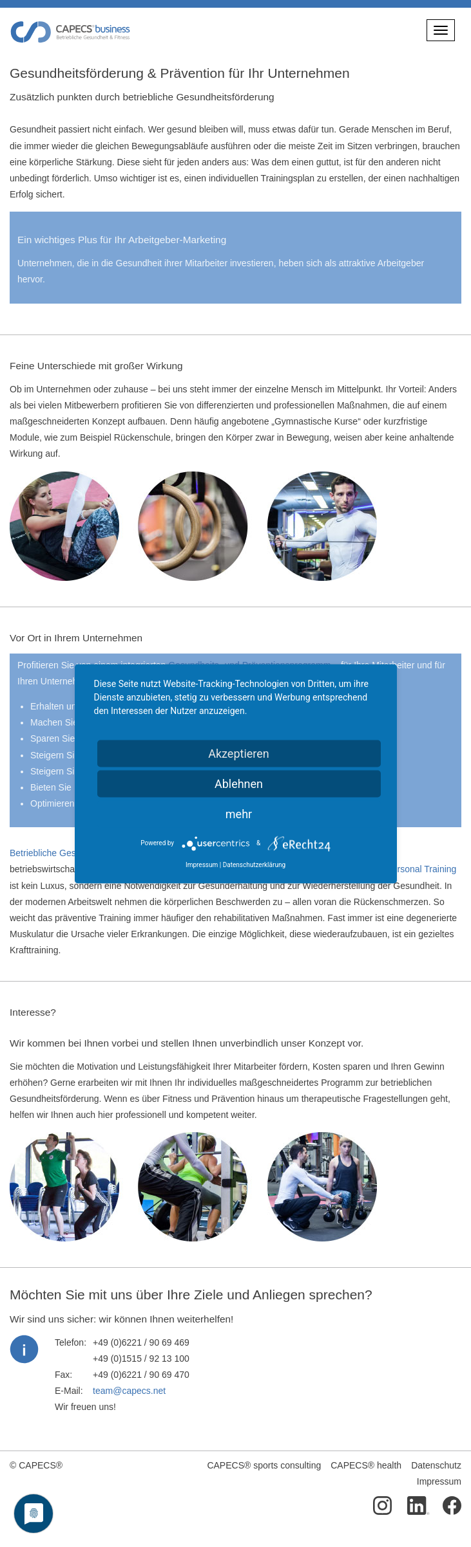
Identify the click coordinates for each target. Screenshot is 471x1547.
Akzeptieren (238, 753)
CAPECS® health (366, 1465)
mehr (239, 813)
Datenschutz (436, 1465)
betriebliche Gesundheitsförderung (198, 96)
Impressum (439, 1481)
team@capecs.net (129, 1391)
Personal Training (421, 869)
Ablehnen (239, 783)
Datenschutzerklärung (254, 864)
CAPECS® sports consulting (264, 1465)
